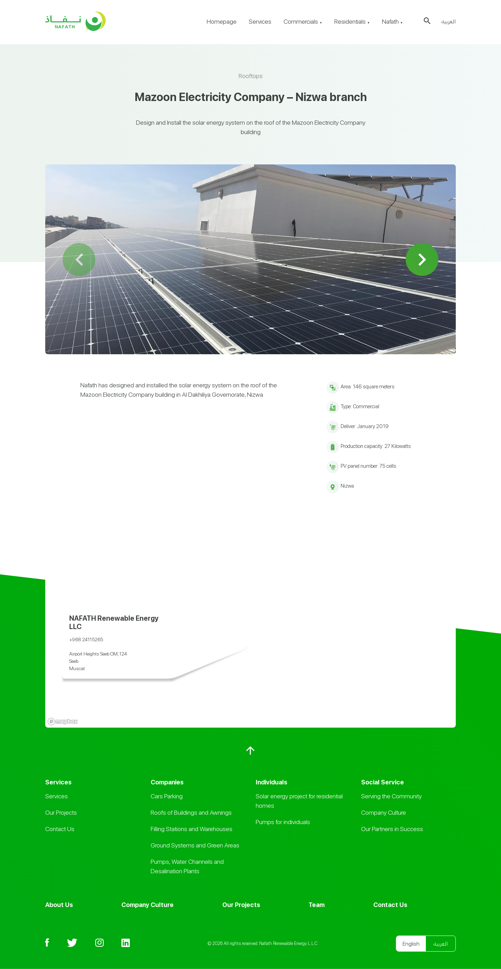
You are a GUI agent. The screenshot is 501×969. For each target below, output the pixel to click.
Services (260, 21)
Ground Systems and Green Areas (195, 845)
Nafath (392, 21)
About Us (59, 904)
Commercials (303, 21)
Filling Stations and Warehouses (191, 828)
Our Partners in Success (392, 828)
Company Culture (383, 812)
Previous (79, 259)
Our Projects (61, 812)
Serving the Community (391, 796)
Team (317, 904)
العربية (449, 21)
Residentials (352, 21)
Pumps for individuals (283, 821)
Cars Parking (167, 796)
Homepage (222, 21)
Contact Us (59, 828)
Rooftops (251, 75)
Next (422, 259)
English (411, 943)
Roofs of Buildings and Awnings (191, 812)
